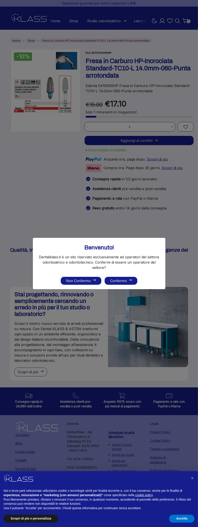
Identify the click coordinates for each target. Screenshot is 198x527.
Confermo (118, 280)
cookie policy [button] (144, 495)
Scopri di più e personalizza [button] (31, 518)
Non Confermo (78, 280)
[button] (192, 478)
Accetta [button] (181, 518)
